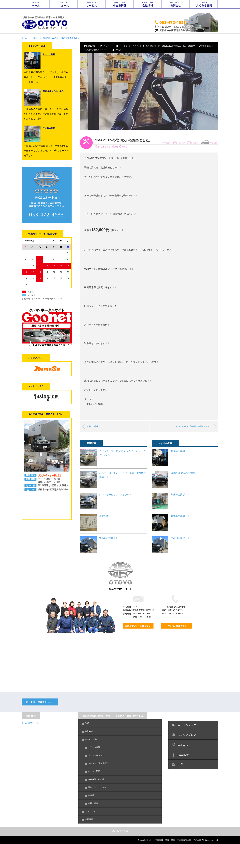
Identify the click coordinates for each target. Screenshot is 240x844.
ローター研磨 (94, 771)
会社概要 (89, 819)
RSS (180, 764)
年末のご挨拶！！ (108, 537)
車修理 (91, 795)
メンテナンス (91, 811)
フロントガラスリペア (98, 763)
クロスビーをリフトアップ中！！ (116, 494)
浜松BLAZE (166, 46)
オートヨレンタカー (97, 755)
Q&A (204, 4)
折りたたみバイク (137, 46)
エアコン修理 (94, 747)
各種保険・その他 (96, 779)
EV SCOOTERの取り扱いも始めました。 (188, 426)
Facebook (183, 754)
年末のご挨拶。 (97, 426)
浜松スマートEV (194, 46)
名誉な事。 (105, 516)
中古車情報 (120, 4)
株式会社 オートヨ (30, 722)
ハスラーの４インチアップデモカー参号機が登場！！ (122, 474)
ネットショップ (187, 725)
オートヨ (124, 46)
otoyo (118, 49)
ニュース (64, 4)
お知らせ (37, 38)
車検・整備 (93, 803)
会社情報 (148, 4)
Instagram (183, 745)
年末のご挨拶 (178, 451)
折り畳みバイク (153, 46)
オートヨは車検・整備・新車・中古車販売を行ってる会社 (175, 840)
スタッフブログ (187, 734)
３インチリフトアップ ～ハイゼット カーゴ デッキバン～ (122, 453)
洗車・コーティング (97, 787)
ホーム (36, 4)
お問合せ (176, 4)
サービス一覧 (92, 4)
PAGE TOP (120, 831)
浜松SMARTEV (179, 46)
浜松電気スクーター (98, 49)
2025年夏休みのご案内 (183, 472)
